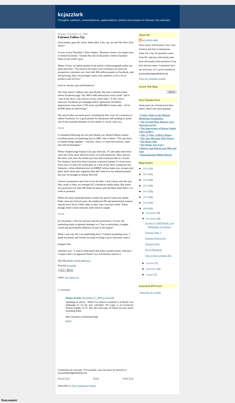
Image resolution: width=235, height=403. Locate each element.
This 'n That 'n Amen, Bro (158, 255)
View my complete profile (152, 78)
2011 (146, 197)
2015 (146, 174)
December (151, 212)
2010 (146, 202)
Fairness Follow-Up (155, 238)
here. (119, 121)
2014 (146, 179)
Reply (69, 320)
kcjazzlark (70, 14)
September (151, 268)
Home (96, 378)
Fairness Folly (152, 244)
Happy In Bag (73, 297)
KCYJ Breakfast (153, 249)
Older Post (128, 378)
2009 (146, 208)
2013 (146, 185)
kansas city (74, 277)
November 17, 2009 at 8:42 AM (98, 297)
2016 (146, 168)
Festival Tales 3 (153, 232)
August (150, 274)
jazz (66, 277)
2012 (146, 191)
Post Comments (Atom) (84, 385)
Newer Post (64, 378)
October (150, 263)
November (151, 218)
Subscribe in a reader (150, 292)
